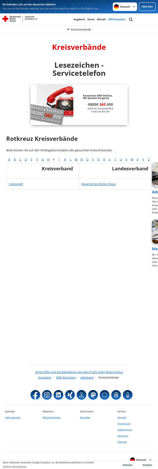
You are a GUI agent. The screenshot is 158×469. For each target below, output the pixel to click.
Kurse (90, 19)
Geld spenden (13, 417)
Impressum (124, 423)
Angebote (79, 19)
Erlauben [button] (147, 465)
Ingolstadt (16, 184)
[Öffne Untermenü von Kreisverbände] (79, 29)
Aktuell (101, 19)
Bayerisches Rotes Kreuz (99, 184)
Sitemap (122, 442)
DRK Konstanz (116, 19)
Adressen (122, 435)
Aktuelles (85, 417)
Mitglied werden (51, 417)
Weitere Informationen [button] (15, 466)
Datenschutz (124, 429)
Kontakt (121, 417)
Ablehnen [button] (128, 465)
